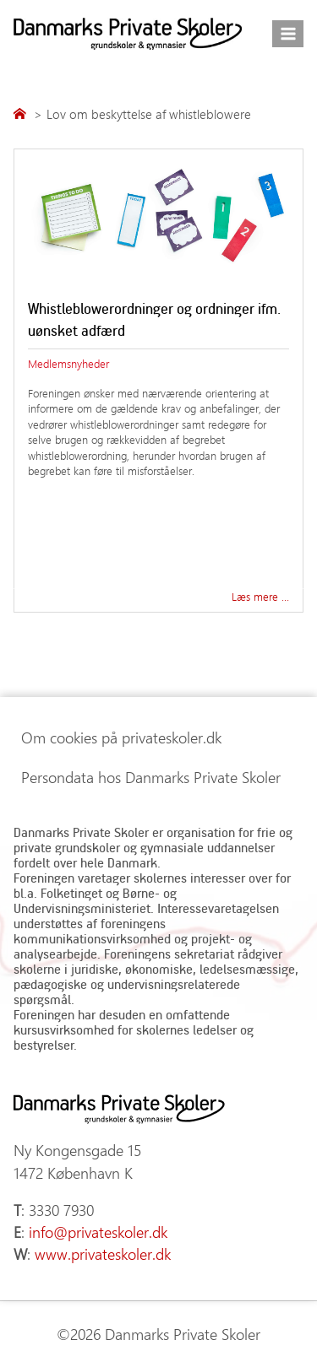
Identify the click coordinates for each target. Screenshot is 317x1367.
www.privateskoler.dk (103, 1254)
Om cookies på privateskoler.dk (121, 737)
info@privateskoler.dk (98, 1232)
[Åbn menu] (287, 33)
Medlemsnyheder (68, 363)
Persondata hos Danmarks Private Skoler (151, 777)
